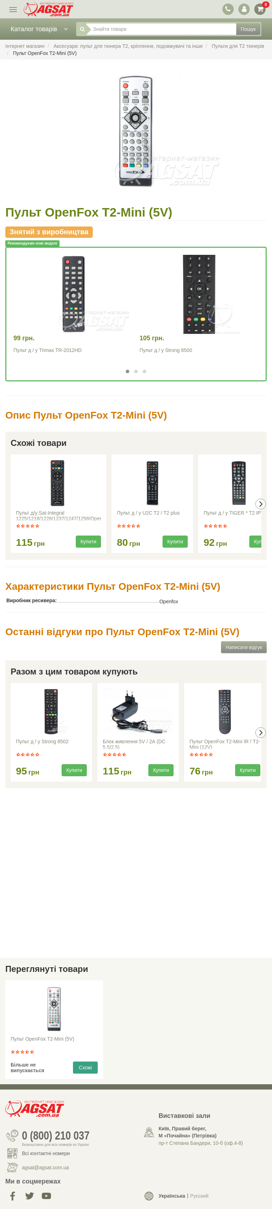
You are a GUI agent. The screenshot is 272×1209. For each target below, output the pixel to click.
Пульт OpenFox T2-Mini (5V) (42, 1039)
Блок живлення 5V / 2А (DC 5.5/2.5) (134, 744)
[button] (127, 371)
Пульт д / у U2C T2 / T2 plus (148, 513)
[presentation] (260, 504)
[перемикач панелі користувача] (243, 9)
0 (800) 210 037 (56, 1136)
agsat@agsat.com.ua (45, 1167)
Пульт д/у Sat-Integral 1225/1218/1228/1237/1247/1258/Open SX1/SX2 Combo (58, 516)
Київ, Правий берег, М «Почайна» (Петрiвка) (188, 1132)
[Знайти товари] (161, 29)
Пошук (248, 29)
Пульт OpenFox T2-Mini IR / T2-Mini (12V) (224, 744)
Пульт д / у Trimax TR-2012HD (47, 350)
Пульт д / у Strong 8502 (42, 741)
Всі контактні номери (46, 1153)
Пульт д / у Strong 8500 (166, 350)
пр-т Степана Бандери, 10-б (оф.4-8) (201, 1143)
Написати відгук (244, 647)
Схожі (85, 1067)
